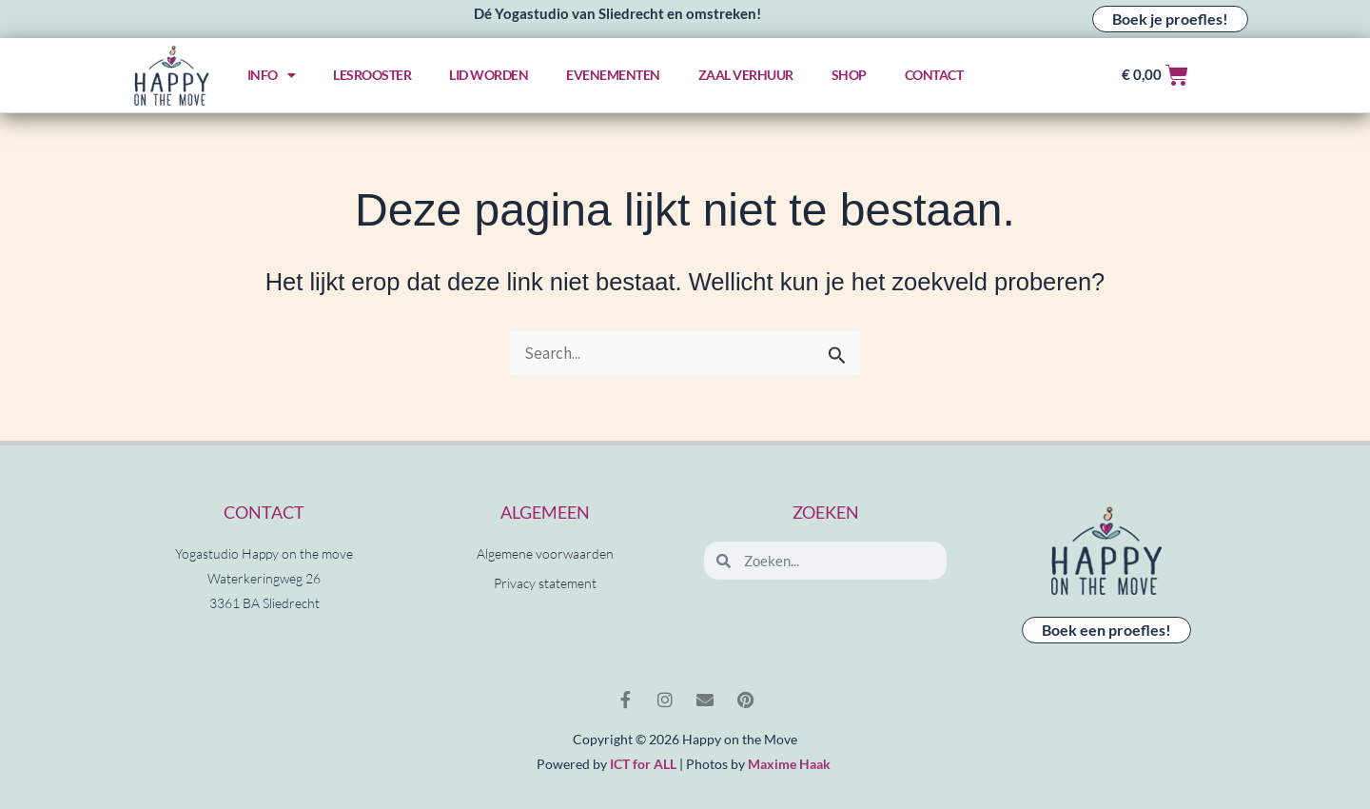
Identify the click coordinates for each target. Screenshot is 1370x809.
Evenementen (613, 75)
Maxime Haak (789, 764)
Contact (934, 75)
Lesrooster (372, 75)
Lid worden (488, 75)
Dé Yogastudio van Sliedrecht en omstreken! (617, 13)
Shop (849, 75)
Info (271, 75)
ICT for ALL (643, 764)
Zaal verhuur (745, 75)
